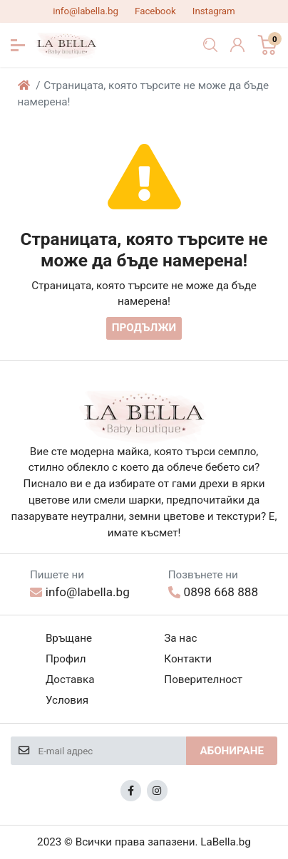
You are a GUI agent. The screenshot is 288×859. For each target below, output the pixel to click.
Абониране (232, 750)
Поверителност (203, 679)
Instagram (213, 11)
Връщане (69, 638)
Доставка (70, 679)
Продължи (144, 327)
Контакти (188, 658)
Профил (66, 658)
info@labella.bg (85, 11)
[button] (18, 45)
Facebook (155, 11)
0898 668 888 (213, 592)
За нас (180, 638)
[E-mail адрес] (112, 750)
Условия (67, 700)
